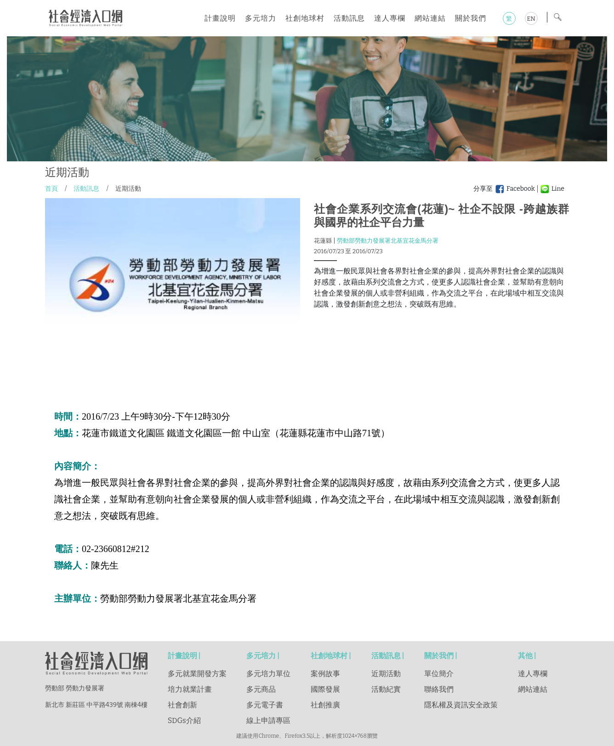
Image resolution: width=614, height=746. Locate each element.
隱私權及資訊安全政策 (461, 704)
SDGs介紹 (184, 720)
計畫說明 (220, 18)
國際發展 (325, 689)
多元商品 (261, 689)
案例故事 (325, 673)
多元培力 (260, 18)
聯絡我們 (439, 689)
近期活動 (386, 673)
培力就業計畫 (190, 689)
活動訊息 (349, 18)
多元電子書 (264, 704)
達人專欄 (389, 18)
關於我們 (470, 18)
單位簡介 (439, 673)
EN (531, 18)
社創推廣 (325, 704)
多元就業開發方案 (197, 673)
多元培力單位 (268, 673)
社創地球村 (304, 18)
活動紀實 (386, 689)
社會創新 (182, 704)
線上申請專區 (268, 720)
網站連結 (430, 18)
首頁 (51, 189)
